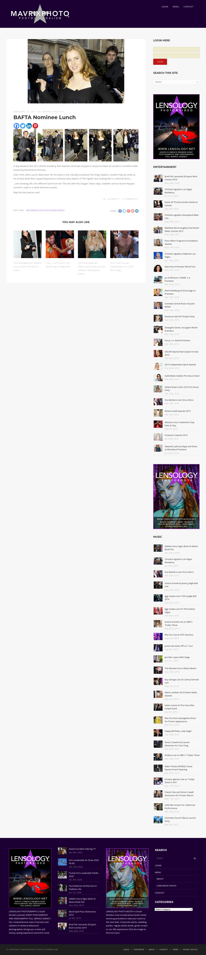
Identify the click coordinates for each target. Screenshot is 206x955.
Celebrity (113, 199)
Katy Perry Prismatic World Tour (180, 266)
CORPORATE (139, 949)
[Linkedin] (29, 126)
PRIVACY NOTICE (190, 949)
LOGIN (165, 6)
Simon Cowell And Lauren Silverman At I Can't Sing (177, 744)
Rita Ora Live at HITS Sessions (179, 634)
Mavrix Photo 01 (53, 111)
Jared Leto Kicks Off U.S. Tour (179, 645)
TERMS (175, 949)
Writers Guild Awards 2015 (178, 411)
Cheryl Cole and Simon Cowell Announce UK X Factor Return (179, 794)
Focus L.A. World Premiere (177, 340)
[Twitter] (23, 126)
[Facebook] (16, 126)
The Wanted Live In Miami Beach (180, 668)
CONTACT (188, 6)
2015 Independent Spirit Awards (180, 364)
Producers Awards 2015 (176, 435)
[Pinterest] (35, 126)
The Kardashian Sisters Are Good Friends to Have (27, 266)
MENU (176, 6)
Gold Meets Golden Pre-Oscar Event (182, 375)
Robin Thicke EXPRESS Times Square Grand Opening (178, 768)
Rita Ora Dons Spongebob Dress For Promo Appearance (180, 720)
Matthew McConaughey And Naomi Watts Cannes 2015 (182, 229)
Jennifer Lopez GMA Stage (177, 657)
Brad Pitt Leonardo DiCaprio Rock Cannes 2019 (82, 926)
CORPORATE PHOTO (166, 885)
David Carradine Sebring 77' (82, 848)
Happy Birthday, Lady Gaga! (178, 731)
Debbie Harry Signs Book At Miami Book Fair (82, 900)
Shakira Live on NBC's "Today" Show (182, 755)
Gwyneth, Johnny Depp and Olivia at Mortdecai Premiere (181, 448)
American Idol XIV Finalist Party (180, 316)
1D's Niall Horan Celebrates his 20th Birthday (122, 266)
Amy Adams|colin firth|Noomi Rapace (45, 210)
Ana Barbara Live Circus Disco (179, 399)
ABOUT (160, 878)
